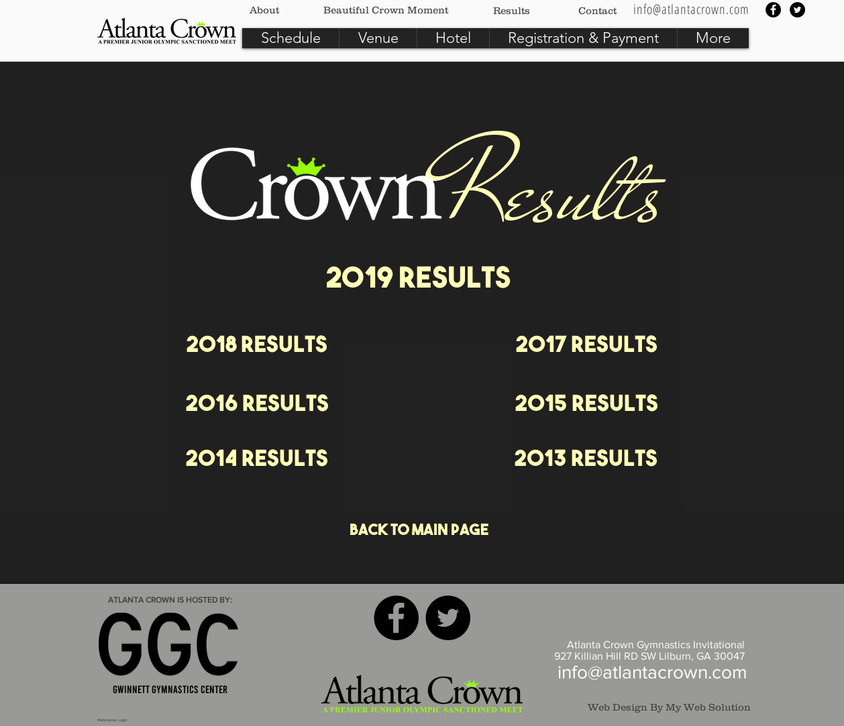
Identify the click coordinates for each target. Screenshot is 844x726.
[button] (290, 38)
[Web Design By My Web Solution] (661, 706)
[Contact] (597, 10)
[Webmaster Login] (112, 720)
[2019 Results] (418, 281)
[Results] (511, 10)
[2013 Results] (585, 460)
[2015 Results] (586, 405)
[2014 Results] (256, 460)
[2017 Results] (586, 346)
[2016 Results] (256, 405)
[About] (264, 9)
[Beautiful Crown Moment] (385, 9)
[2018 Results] (256, 346)
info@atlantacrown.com (652, 672)
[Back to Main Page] (419, 532)
